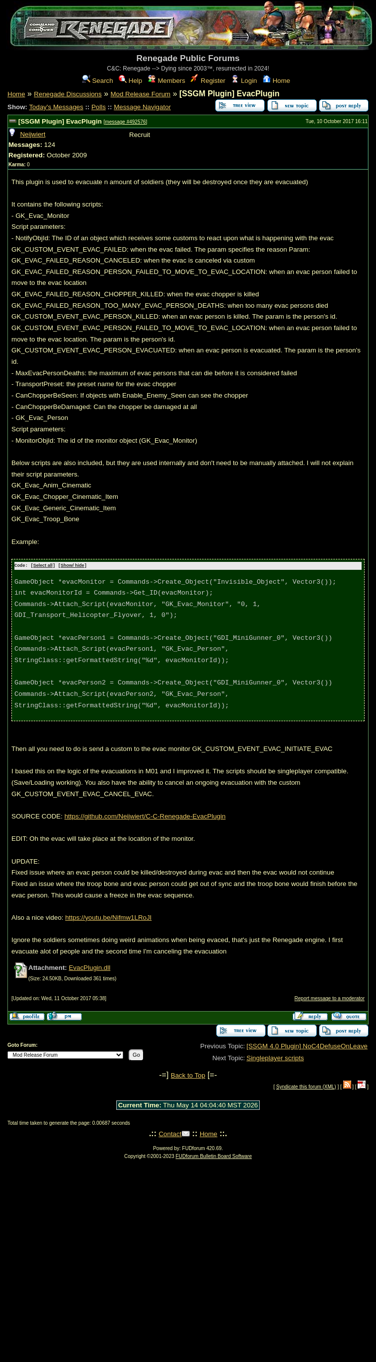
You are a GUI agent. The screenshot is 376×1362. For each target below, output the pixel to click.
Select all (43, 565)
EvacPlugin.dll (89, 967)
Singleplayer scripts (275, 1058)
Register (208, 80)
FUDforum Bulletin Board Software (214, 1155)
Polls (98, 107)
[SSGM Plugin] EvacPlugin (60, 121)
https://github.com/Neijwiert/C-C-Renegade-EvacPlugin (145, 815)
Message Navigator (142, 107)
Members (166, 80)
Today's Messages (56, 107)
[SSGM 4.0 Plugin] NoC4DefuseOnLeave (307, 1045)
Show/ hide (72, 565)
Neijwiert (32, 134)
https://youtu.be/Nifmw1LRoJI (108, 917)
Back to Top (188, 1075)
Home (276, 80)
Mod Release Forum (140, 94)
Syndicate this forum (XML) (306, 1086)
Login (244, 80)
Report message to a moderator (330, 998)
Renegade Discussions (67, 94)
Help (130, 80)
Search (97, 80)
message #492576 (125, 122)
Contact (169, 1133)
